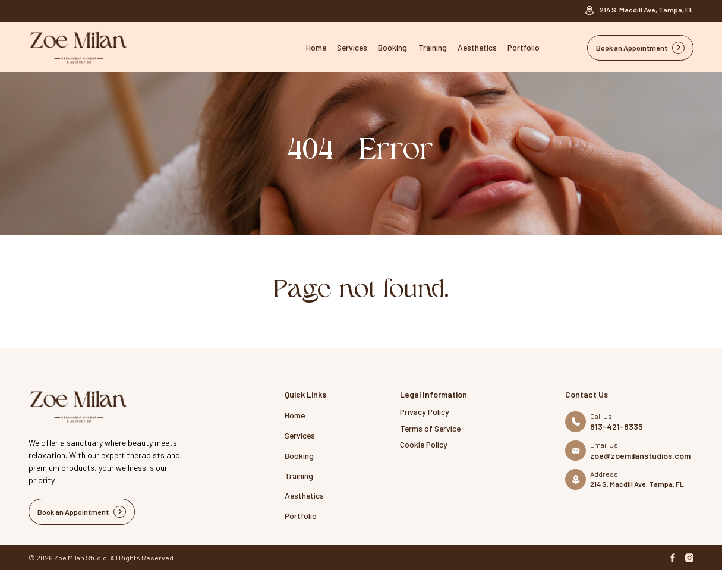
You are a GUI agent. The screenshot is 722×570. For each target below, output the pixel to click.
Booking (392, 47)
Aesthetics (477, 47)
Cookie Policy (423, 444)
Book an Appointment (640, 48)
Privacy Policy (424, 412)
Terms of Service (430, 428)
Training (432, 47)
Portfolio (523, 47)
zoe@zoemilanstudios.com (640, 456)
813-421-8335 (616, 427)
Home (316, 47)
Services (352, 47)
